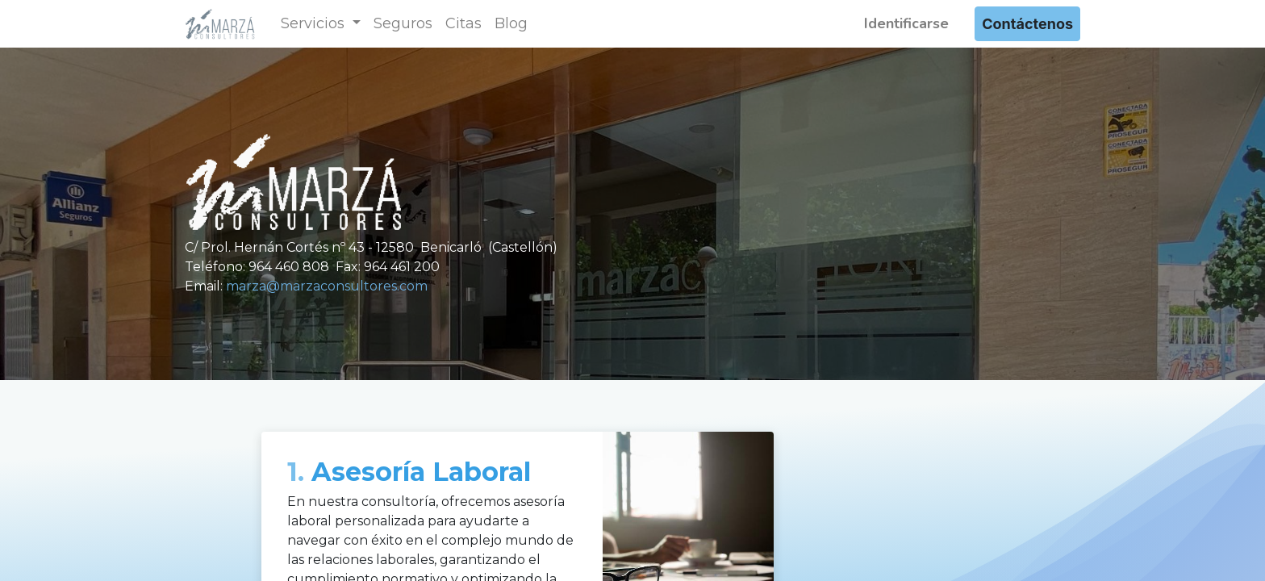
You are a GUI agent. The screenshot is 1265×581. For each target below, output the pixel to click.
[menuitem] (403, 23)
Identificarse (906, 23)
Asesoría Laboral (409, 471)
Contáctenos (1027, 23)
